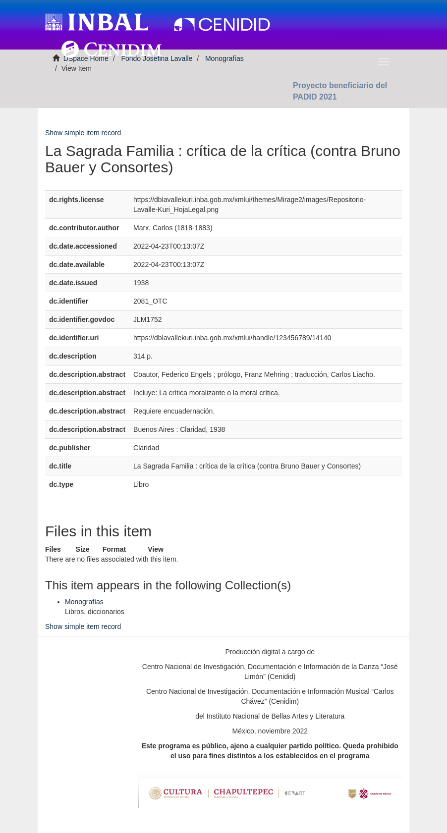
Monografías (84, 602)
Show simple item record (83, 133)
